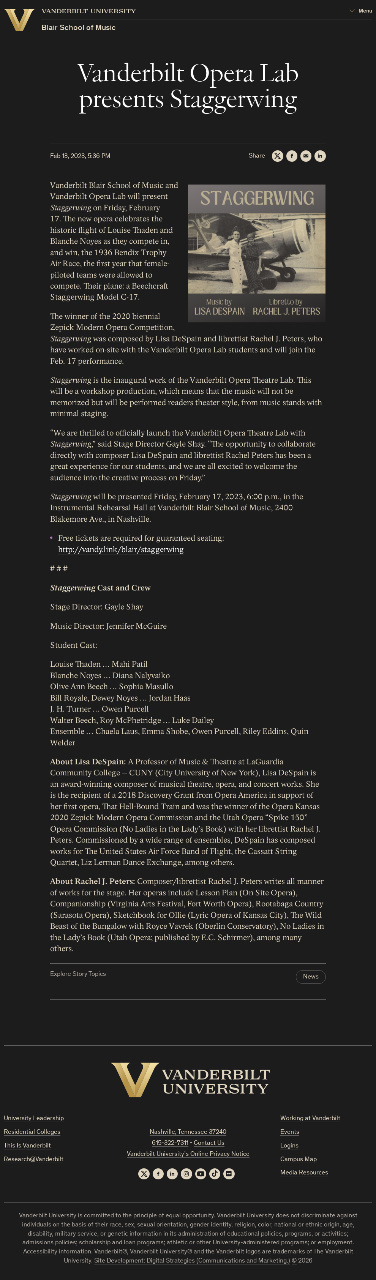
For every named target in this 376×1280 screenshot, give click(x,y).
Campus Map (298, 1160)
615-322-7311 (170, 1144)
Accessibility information (57, 1253)
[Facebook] (291, 156)
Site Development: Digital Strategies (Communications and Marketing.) (192, 1262)
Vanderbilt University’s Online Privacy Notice (188, 1155)
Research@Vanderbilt (33, 1160)
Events (289, 1133)
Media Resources (304, 1173)
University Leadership (34, 1119)
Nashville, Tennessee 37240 (188, 1133)
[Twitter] (277, 156)
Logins (289, 1146)
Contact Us (209, 1144)
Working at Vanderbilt (310, 1119)
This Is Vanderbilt (27, 1146)
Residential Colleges (32, 1133)
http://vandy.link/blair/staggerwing (121, 549)
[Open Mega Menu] (360, 11)
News (311, 977)
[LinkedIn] (320, 156)
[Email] (305, 156)
